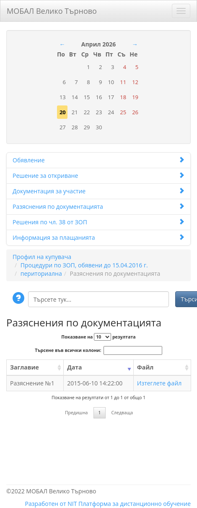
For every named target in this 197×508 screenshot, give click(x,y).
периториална (41, 273)
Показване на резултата (98, 337)
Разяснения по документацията (98, 206)
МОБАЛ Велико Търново (52, 9)
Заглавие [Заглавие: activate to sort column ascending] (24, 367)
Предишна (76, 413)
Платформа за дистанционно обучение (134, 504)
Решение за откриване (98, 176)
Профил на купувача (42, 257)
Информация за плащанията (98, 237)
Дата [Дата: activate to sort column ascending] (74, 367)
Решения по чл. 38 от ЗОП (98, 222)
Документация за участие (98, 191)
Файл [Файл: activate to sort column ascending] (145, 367)
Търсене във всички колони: (98, 350)
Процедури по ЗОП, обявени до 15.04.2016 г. (84, 265)
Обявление (98, 160)
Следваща (122, 413)
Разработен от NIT (51, 504)
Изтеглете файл (159, 383)
